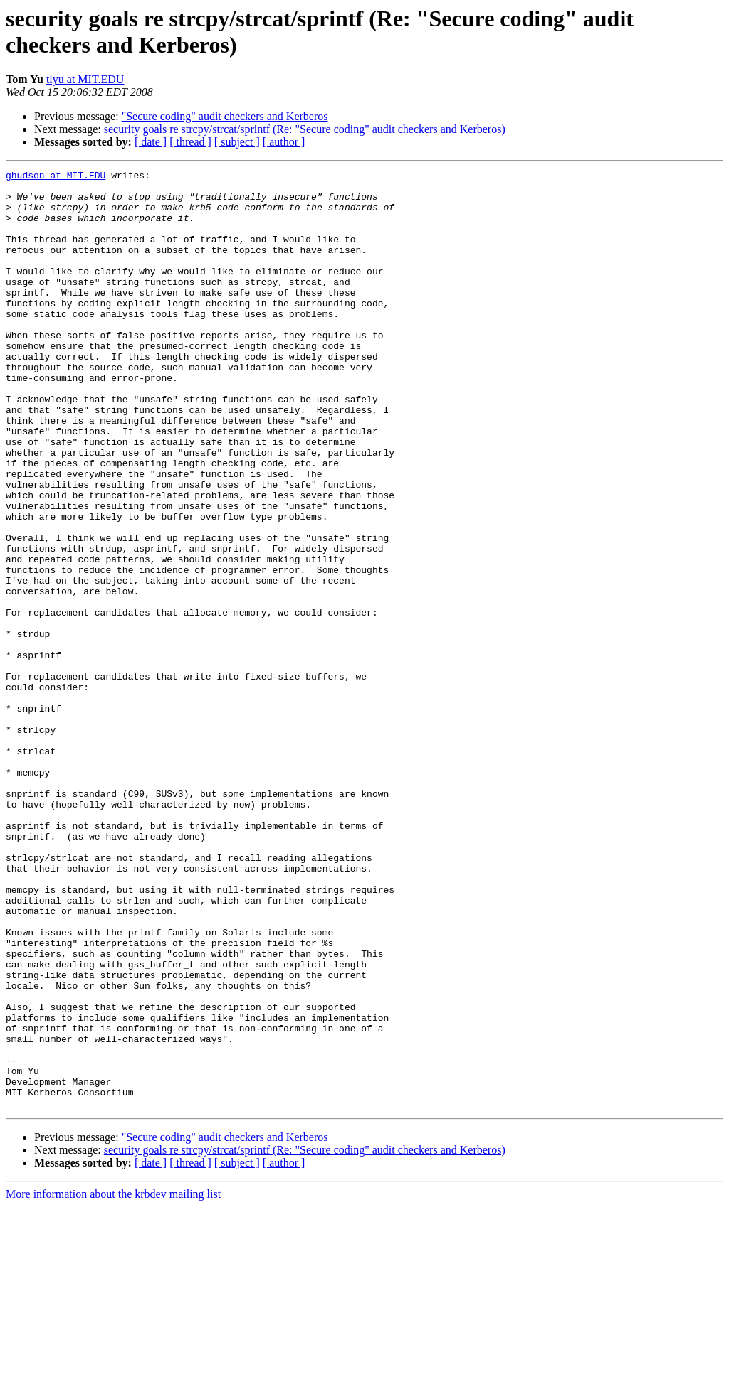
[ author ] (284, 142)
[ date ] (151, 142)
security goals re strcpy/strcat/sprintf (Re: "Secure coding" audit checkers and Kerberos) (304, 129)
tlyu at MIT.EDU (85, 79)
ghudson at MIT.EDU (55, 177)
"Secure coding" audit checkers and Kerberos (225, 116)
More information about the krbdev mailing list (113, 1382)
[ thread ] (190, 142)
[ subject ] (237, 142)
